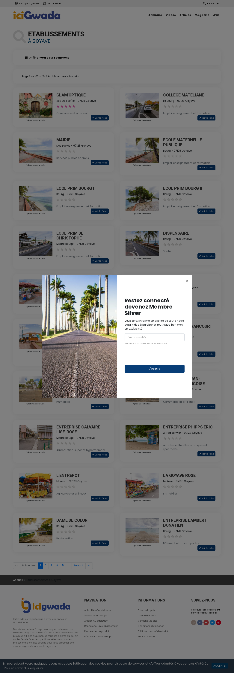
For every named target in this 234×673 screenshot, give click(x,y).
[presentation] (153, 355)
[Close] (187, 281)
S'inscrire (154, 369)
